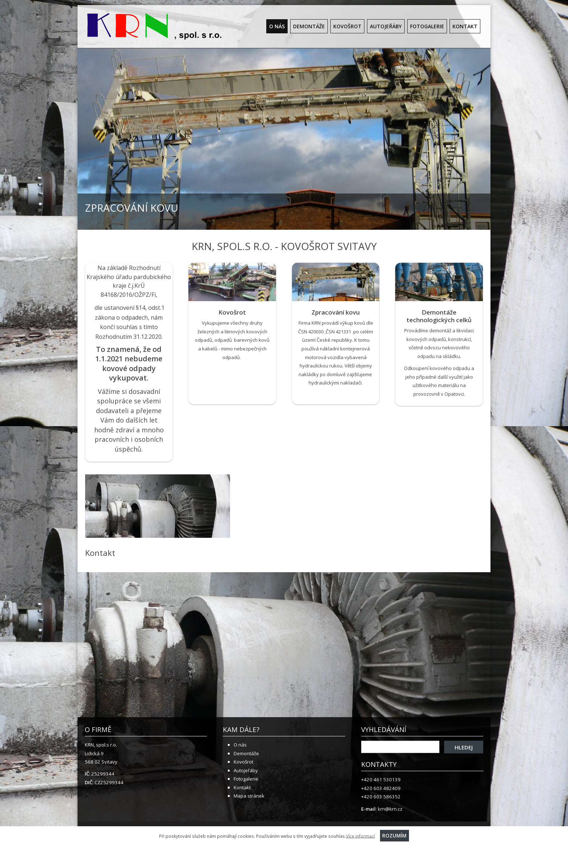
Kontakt (464, 26)
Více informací (360, 836)
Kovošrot (347, 26)
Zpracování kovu (336, 312)
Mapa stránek (249, 796)
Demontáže (309, 26)
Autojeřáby (386, 26)
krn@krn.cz (390, 809)
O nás (277, 26)
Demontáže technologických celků (439, 316)
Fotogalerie (427, 26)
